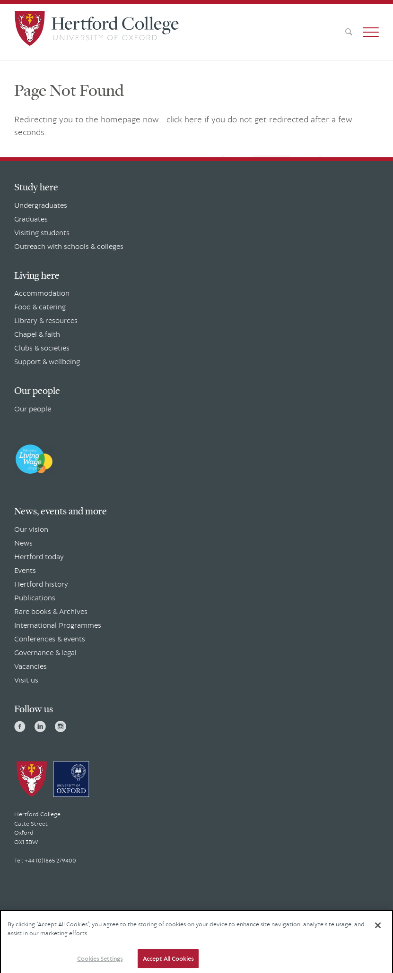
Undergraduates (40, 205)
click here (184, 119)
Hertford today (39, 556)
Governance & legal (45, 652)
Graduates (31, 218)
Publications (34, 597)
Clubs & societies (42, 347)
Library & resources (46, 320)
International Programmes (57, 625)
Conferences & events (49, 638)
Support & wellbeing (47, 361)
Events (25, 570)
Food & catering (40, 306)
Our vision (31, 529)
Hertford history (41, 584)
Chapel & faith (37, 334)
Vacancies (30, 666)
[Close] (377, 928)
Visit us (26, 679)
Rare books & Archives (50, 611)
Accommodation (42, 293)
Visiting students (42, 232)
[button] (371, 32)
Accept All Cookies (168, 962)
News (23, 542)
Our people (32, 408)
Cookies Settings (99, 962)
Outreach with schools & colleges (68, 246)
